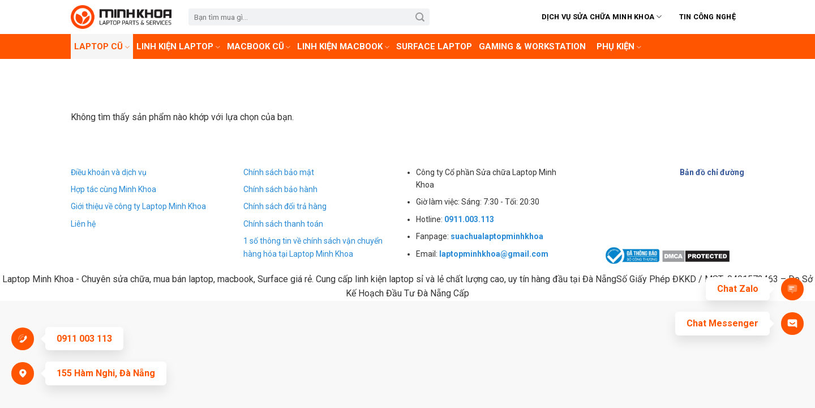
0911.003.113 (469, 219)
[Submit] (420, 17)
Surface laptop (434, 46)
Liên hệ (83, 223)
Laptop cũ (102, 46)
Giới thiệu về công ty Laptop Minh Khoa (138, 206)
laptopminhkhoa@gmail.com (493, 253)
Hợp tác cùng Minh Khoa (113, 189)
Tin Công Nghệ (707, 16)
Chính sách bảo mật (278, 172)
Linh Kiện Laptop (178, 46)
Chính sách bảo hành (280, 189)
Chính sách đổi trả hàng (285, 206)
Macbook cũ (259, 46)
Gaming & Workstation (532, 46)
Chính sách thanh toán (283, 223)
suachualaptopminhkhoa (497, 236)
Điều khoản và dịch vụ (109, 172)
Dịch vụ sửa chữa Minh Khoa (602, 16)
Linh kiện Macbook (343, 46)
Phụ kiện (619, 46)
